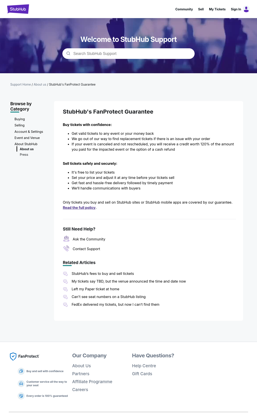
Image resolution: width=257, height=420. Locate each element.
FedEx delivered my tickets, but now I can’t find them (115, 304)
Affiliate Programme (92, 381)
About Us (81, 365)
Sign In (236, 9)
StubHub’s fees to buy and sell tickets (103, 273)
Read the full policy (79, 207)
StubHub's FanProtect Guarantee (72, 84)
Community (184, 9)
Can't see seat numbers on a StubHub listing (109, 296)
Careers (80, 389)
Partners (80, 373)
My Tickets (217, 9)
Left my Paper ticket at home (95, 289)
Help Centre (144, 365)
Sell (201, 9)
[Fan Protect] (25, 362)
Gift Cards (142, 373)
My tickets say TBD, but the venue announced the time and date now (129, 281)
